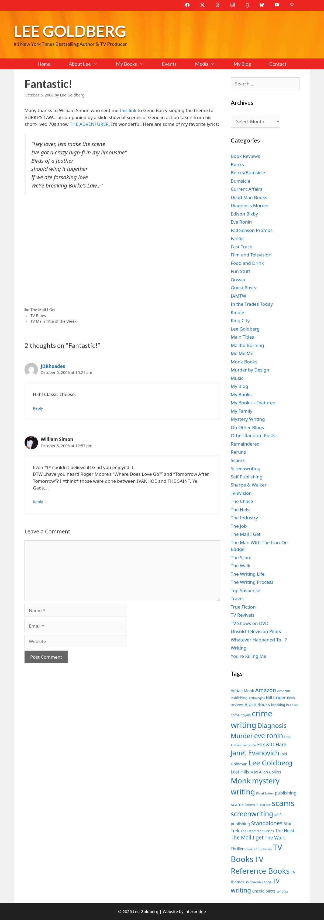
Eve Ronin (241, 222)
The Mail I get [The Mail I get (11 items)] (247, 837)
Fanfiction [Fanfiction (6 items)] (249, 745)
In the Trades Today (252, 304)
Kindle (237, 312)
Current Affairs (246, 189)
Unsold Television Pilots (256, 631)
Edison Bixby (244, 214)
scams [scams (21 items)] (283, 803)
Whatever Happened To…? (259, 640)
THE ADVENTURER (89, 124)
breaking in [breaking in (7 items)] (280, 705)
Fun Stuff (240, 271)
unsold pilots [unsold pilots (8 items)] (263, 891)
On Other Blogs (247, 427)
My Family (241, 411)
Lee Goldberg (70, 31)
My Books (134, 63)
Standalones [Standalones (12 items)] (266, 823)
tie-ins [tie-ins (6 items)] (251, 849)
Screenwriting (245, 468)
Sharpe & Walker (249, 485)
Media (209, 63)
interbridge (195, 911)
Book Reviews (245, 156)
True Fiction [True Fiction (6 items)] (264, 849)
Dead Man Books (249, 197)
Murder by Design (250, 370)
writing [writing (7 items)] (282, 891)
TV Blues (38, 315)
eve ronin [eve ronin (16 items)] (268, 735)
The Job (239, 526)
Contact (278, 64)
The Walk (240, 566)
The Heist (241, 509)
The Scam (241, 557)
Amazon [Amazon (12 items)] (265, 690)
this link (128, 110)
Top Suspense (245, 590)
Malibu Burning (247, 345)
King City (240, 320)
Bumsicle (240, 181)
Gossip (238, 279)
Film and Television (251, 255)
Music (237, 378)
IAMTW (238, 296)
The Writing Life (248, 574)
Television (241, 493)
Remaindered (245, 444)
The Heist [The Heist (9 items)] (284, 831)
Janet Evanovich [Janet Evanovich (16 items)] (255, 752)
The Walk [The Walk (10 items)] (275, 837)
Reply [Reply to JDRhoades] (38, 408)
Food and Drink (247, 263)
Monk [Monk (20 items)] (241, 780)
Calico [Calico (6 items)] (294, 705)
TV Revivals (242, 615)
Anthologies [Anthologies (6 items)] (257, 698)
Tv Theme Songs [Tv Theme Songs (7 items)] (258, 882)
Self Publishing (247, 477)
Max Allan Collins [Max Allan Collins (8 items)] (265, 772)
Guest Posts (243, 287)
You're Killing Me (248, 656)
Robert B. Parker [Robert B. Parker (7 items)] (258, 805)
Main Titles (242, 337)
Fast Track (241, 247)
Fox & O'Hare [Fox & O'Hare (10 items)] (271, 744)
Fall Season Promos (252, 230)
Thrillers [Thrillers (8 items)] (238, 848)
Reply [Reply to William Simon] (38, 501)
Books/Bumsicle (248, 172)
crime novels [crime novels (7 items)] (241, 715)
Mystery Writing (248, 419)
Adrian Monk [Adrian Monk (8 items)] (242, 690)
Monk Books (244, 362)
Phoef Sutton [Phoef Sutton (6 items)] (265, 793)
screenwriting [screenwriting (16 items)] (252, 813)
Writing (239, 648)
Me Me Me (242, 353)
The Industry (244, 518)
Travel (237, 598)
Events (169, 64)
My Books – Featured (253, 403)
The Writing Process (252, 582)
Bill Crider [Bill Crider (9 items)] (276, 697)
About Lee (87, 63)
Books (237, 164)
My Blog (242, 64)
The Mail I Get (43, 309)
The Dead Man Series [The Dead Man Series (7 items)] (257, 831)
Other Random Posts (253, 435)
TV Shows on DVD (249, 623)
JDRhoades (53, 366)
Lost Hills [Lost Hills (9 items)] (240, 772)
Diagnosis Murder (250, 205)
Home (43, 64)
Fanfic (237, 238)
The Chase (242, 501)
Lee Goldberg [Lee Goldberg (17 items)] (270, 763)
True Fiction (243, 607)
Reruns (238, 452)
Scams (237, 460)
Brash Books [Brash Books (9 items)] (257, 704)
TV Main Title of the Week (53, 321)
